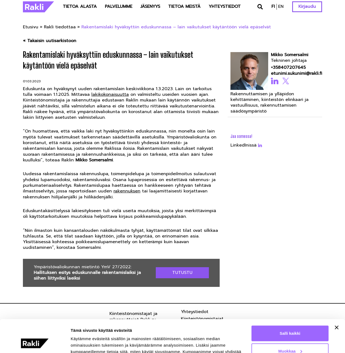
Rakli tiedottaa (60, 27)
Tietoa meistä (184, 6)
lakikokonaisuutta (110, 94)
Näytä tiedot (82, 342)
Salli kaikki (290, 302)
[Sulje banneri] (337, 297)
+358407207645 (288, 67)
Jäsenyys (150, 6)
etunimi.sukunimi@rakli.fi (295, 73)
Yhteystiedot (225, 6)
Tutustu (182, 272)
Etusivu (30, 27)
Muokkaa (290, 320)
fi (273, 6)
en (281, 6)
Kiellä (290, 338)
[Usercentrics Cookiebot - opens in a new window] (34, 342)
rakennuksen (126, 191)
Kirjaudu (307, 6)
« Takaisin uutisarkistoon (49, 41)
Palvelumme (118, 6)
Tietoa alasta (80, 6)
